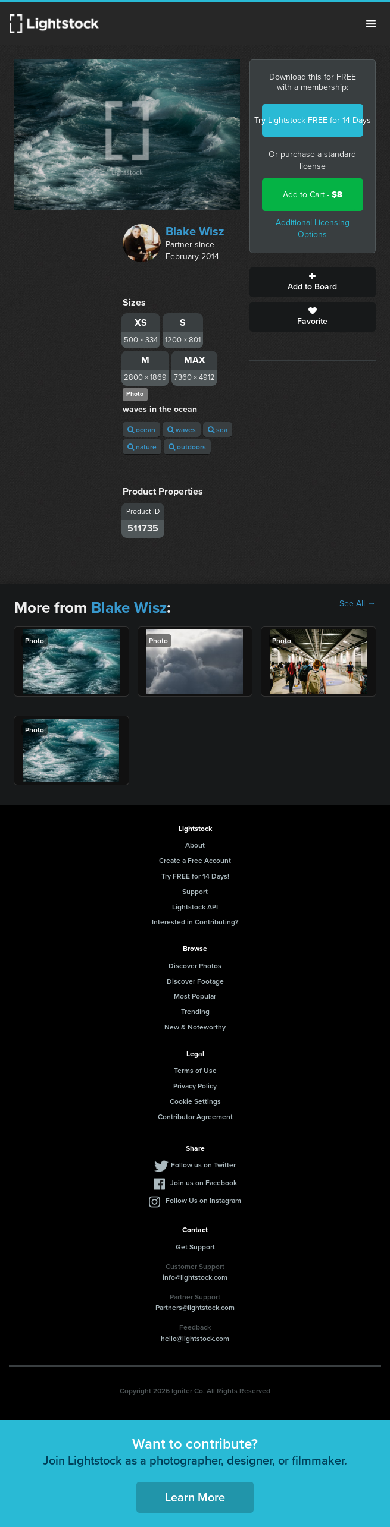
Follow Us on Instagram (203, 1200)
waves (181, 429)
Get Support (195, 1247)
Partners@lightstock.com (195, 1307)
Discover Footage (195, 981)
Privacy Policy (195, 1086)
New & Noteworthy (195, 1027)
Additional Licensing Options (313, 228)
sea (217, 429)
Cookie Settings (195, 1101)
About (195, 845)
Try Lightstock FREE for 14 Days (312, 120)
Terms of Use (195, 1070)
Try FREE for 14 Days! (195, 876)
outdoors (187, 447)
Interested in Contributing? (195, 922)
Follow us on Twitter (203, 1165)
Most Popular (195, 996)
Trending (195, 1011)
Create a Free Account (195, 860)
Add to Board (312, 282)
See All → (357, 604)
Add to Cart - (312, 194)
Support (195, 891)
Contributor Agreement (195, 1117)
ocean (141, 429)
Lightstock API (195, 907)
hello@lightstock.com (195, 1338)
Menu (370, 23)
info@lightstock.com (195, 1277)
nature (142, 447)
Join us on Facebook (203, 1182)
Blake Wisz (195, 231)
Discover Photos (195, 966)
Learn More (195, 1497)
